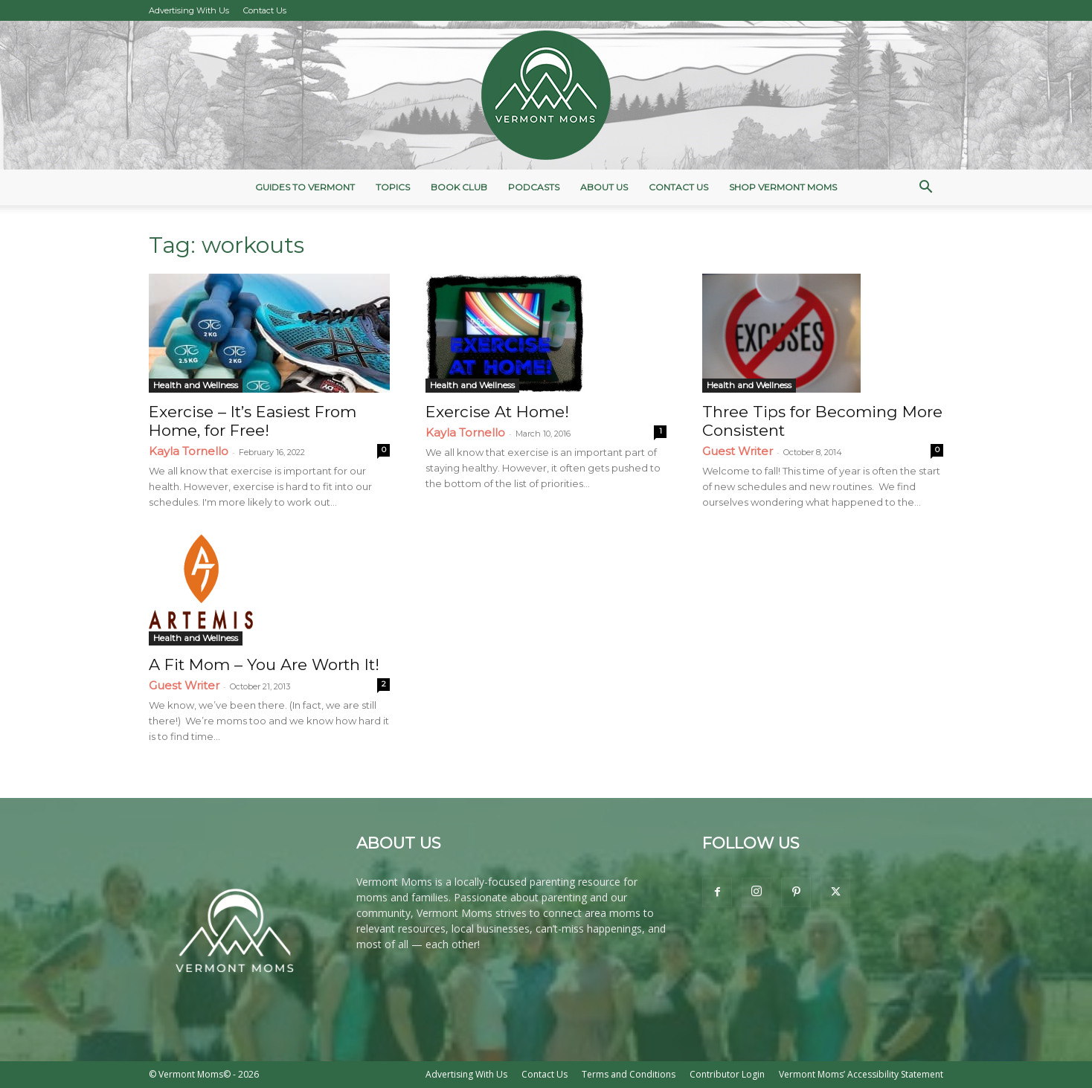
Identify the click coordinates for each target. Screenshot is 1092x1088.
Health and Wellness (195, 384)
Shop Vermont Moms (783, 187)
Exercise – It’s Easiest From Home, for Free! (252, 421)
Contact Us (264, 10)
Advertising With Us (189, 10)
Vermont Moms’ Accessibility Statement (861, 1074)
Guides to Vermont (305, 187)
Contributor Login (727, 1074)
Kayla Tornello (188, 451)
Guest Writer (737, 451)
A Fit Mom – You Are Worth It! (264, 664)
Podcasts (533, 187)
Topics (393, 187)
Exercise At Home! (497, 411)
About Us (604, 187)
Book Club (459, 187)
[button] (925, 188)
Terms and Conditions (628, 1074)
